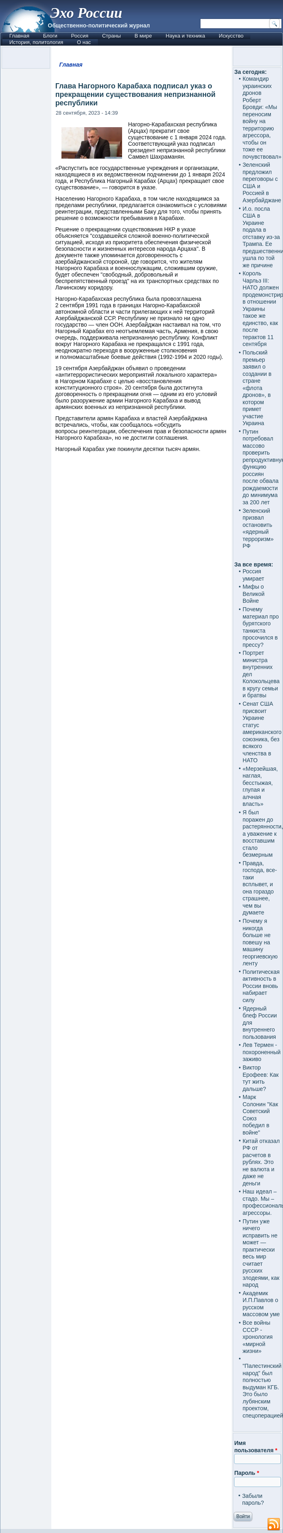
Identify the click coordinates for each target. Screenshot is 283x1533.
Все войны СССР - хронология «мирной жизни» (257, 1336)
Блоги (50, 36)
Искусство (231, 36)
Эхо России (86, 13)
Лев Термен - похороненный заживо (262, 1052)
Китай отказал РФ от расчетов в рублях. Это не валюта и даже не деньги (261, 1162)
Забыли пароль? (253, 1499)
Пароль (246, 1473)
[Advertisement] (141, 771)
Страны (111, 36)
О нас (84, 42)
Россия (80, 36)
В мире (143, 36)
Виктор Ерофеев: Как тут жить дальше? (261, 1078)
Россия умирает (253, 575)
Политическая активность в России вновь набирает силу (261, 986)
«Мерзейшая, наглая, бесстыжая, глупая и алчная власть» (260, 786)
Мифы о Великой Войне (254, 593)
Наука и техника (185, 36)
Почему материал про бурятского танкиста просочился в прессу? (261, 627)
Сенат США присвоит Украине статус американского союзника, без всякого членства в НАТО (262, 731)
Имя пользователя (255, 1446)
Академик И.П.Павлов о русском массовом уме (261, 1304)
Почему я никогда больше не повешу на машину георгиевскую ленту (260, 942)
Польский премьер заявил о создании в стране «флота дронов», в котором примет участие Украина (257, 387)
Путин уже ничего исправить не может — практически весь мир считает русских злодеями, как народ (261, 1253)
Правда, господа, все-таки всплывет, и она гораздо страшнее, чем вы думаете (260, 888)
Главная (19, 36)
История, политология (36, 42)
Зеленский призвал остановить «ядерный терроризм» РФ (258, 528)
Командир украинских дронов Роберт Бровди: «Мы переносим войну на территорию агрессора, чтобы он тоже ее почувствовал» (262, 117)
